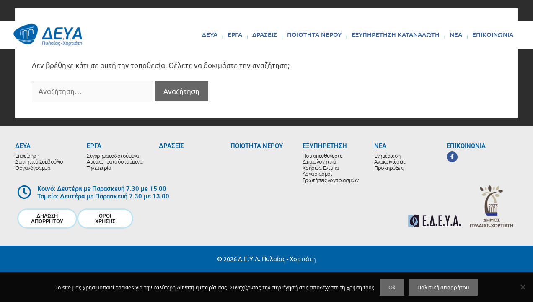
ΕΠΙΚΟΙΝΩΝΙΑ (492, 34)
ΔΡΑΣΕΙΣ (264, 34)
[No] (522, 287)
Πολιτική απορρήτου (443, 287)
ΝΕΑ (456, 34)
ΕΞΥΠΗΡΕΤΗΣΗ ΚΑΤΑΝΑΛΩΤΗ (396, 34)
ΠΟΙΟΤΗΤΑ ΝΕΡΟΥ (314, 34)
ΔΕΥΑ (209, 34)
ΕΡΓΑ (235, 34)
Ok (392, 287)
